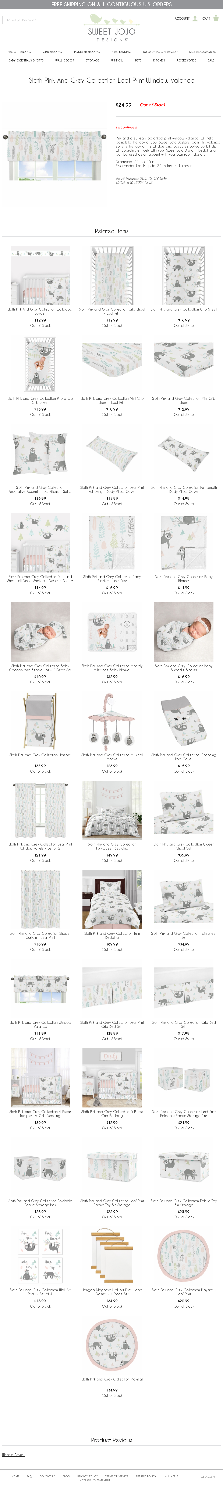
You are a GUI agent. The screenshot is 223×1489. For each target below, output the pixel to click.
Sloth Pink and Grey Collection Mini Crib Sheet (183, 400)
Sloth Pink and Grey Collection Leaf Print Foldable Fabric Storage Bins (184, 1114)
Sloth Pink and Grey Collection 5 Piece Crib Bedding (112, 1114)
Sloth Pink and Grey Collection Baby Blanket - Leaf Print (112, 579)
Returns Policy (146, 1476)
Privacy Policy (87, 1476)
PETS (138, 60)
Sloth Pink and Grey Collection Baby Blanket (184, 579)
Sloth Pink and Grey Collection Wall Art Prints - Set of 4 (40, 1292)
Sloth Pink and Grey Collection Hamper (40, 755)
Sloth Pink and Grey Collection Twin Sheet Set (184, 935)
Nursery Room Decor (160, 51)
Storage (92, 60)
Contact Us (47, 1476)
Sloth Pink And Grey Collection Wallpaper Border (40, 311)
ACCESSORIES (186, 60)
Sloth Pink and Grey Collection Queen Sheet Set (184, 846)
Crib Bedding (52, 51)
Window (117, 60)
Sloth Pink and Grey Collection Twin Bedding (112, 935)
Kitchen (159, 60)
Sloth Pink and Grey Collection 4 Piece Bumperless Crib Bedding (40, 1114)
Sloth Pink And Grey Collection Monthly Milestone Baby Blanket (112, 668)
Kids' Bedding (121, 51)
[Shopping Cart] (216, 18)
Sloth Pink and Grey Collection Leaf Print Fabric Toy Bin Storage (112, 1203)
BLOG (66, 1476)
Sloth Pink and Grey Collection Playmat (112, 1379)
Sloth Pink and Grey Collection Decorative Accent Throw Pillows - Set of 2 (40, 489)
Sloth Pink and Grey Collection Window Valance (40, 1024)
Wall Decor (64, 60)
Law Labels (171, 1476)
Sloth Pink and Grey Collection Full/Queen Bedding (112, 846)
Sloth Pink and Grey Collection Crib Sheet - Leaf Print (112, 311)
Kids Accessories (202, 51)
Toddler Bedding (87, 51)
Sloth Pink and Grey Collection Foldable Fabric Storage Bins (40, 1203)
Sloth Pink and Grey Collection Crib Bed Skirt (184, 1024)
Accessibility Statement (94, 1480)
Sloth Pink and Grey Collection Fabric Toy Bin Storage (184, 1203)
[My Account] (195, 19)
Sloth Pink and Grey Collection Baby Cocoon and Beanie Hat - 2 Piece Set (40, 668)
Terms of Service (116, 1476)
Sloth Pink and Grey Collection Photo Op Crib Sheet (40, 400)
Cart (206, 18)
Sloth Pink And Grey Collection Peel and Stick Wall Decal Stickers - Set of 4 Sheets (40, 579)
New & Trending (19, 51)
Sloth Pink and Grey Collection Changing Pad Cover (183, 757)
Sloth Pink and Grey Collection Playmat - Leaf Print (184, 1292)
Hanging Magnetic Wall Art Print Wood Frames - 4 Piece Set (112, 1292)
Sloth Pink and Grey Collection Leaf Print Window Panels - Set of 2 (40, 846)
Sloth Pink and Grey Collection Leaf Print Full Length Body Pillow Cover (112, 489)
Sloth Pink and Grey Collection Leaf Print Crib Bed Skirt (112, 1024)
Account (182, 18)
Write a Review (13, 1455)
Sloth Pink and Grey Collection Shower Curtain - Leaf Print (40, 935)
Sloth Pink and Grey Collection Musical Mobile (112, 757)
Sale (211, 60)
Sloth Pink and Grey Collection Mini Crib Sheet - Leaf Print (112, 400)
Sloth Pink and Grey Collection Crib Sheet (184, 309)
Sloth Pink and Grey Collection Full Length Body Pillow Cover (184, 489)
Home (15, 1476)
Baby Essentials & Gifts (26, 60)
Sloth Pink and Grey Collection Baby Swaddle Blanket (184, 668)
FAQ (29, 1476)
